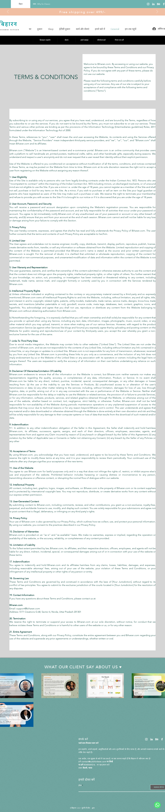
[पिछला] (8, 12)
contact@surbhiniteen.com (93, 761)
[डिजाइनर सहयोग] (45, 40)
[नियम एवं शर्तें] (119, 40)
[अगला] (157, 12)
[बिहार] (20, 4)
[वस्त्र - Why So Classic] (41, 4)
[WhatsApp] (157, 805)
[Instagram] (148, 4)
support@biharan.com (28, 608)
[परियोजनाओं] (101, 40)
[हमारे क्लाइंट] (84, 40)
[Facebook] (162, 739)
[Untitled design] (158, 4)
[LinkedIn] (153, 4)
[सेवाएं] (66, 40)
